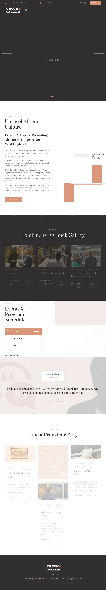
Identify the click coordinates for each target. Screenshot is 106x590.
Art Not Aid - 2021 (45, 270)
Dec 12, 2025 (27, 498)
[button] (52, 96)
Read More (29, 283)
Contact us (95, 3)
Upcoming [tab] (23, 338)
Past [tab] (23, 345)
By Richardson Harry (13, 468)
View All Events (11, 355)
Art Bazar (10, 273)
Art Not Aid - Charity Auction (52, 273)
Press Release (26, 468)
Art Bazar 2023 (11, 270)
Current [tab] (23, 331)
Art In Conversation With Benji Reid (84, 270)
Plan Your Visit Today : (20, 2)
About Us (13, 199)
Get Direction (46, 3)
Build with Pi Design (41, 579)
